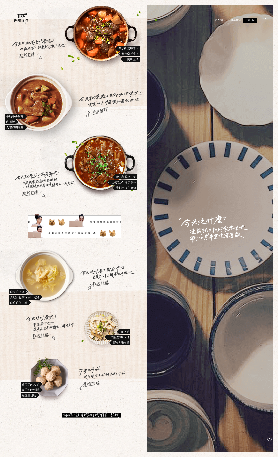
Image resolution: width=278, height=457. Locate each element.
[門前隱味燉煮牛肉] (21, 18)
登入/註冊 (220, 20)
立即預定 (250, 20)
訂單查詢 (236, 20)
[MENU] (264, 20)
